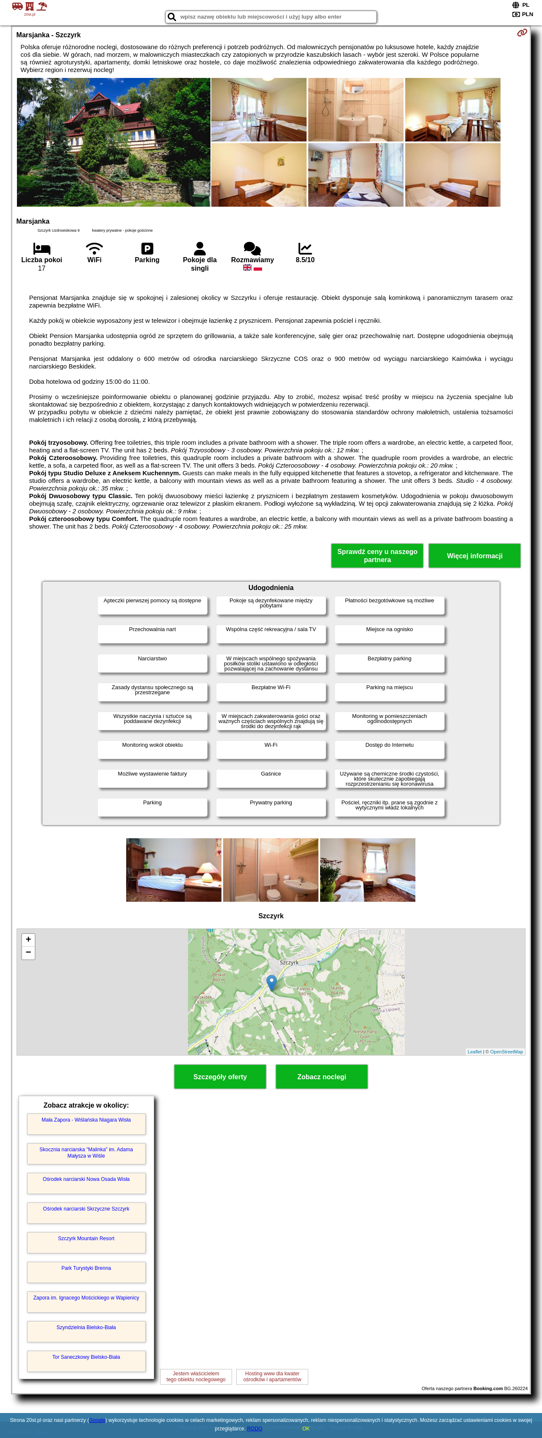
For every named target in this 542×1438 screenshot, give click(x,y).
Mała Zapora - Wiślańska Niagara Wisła (86, 1120)
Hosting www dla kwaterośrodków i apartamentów (272, 1377)
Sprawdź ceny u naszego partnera (377, 555)
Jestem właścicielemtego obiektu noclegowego (195, 1377)
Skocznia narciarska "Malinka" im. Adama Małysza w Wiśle (86, 1152)
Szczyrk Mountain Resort (86, 1238)
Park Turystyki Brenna (86, 1268)
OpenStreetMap (506, 1051)
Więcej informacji (475, 556)
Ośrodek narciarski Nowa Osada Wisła (86, 1179)
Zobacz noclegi (321, 1077)
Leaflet (475, 1051)
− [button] (28, 953)
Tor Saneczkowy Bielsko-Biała (86, 1357)
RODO (254, 1429)
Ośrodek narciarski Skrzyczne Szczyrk (86, 1209)
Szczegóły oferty (220, 1077)
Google (97, 1420)
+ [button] (28, 940)
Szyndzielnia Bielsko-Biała (86, 1327)
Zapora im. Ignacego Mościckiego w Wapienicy (86, 1298)
